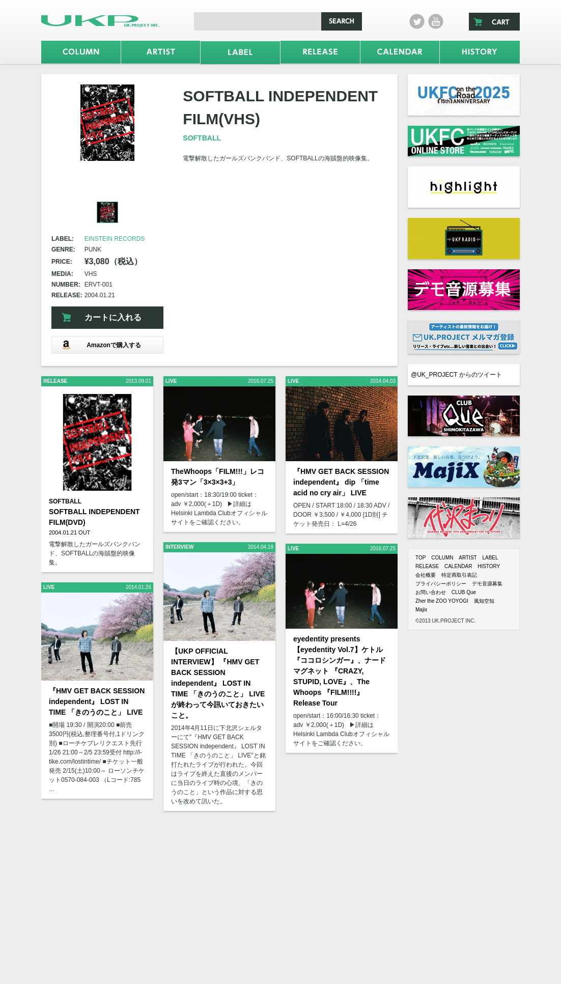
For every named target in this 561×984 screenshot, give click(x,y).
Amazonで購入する (101, 345)
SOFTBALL (202, 138)
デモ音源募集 (487, 583)
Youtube (435, 21)
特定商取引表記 (459, 575)
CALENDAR (458, 566)
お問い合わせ (430, 592)
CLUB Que (464, 592)
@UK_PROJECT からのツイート (456, 374)
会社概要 (425, 575)
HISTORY (489, 566)
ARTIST (467, 557)
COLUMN (442, 557)
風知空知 (484, 601)
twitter (417, 21)
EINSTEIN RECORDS (115, 238)
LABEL (490, 557)
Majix (421, 609)
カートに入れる (113, 317)
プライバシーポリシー (440, 583)
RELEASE (427, 566)
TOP (420, 557)
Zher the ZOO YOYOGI (441, 601)
